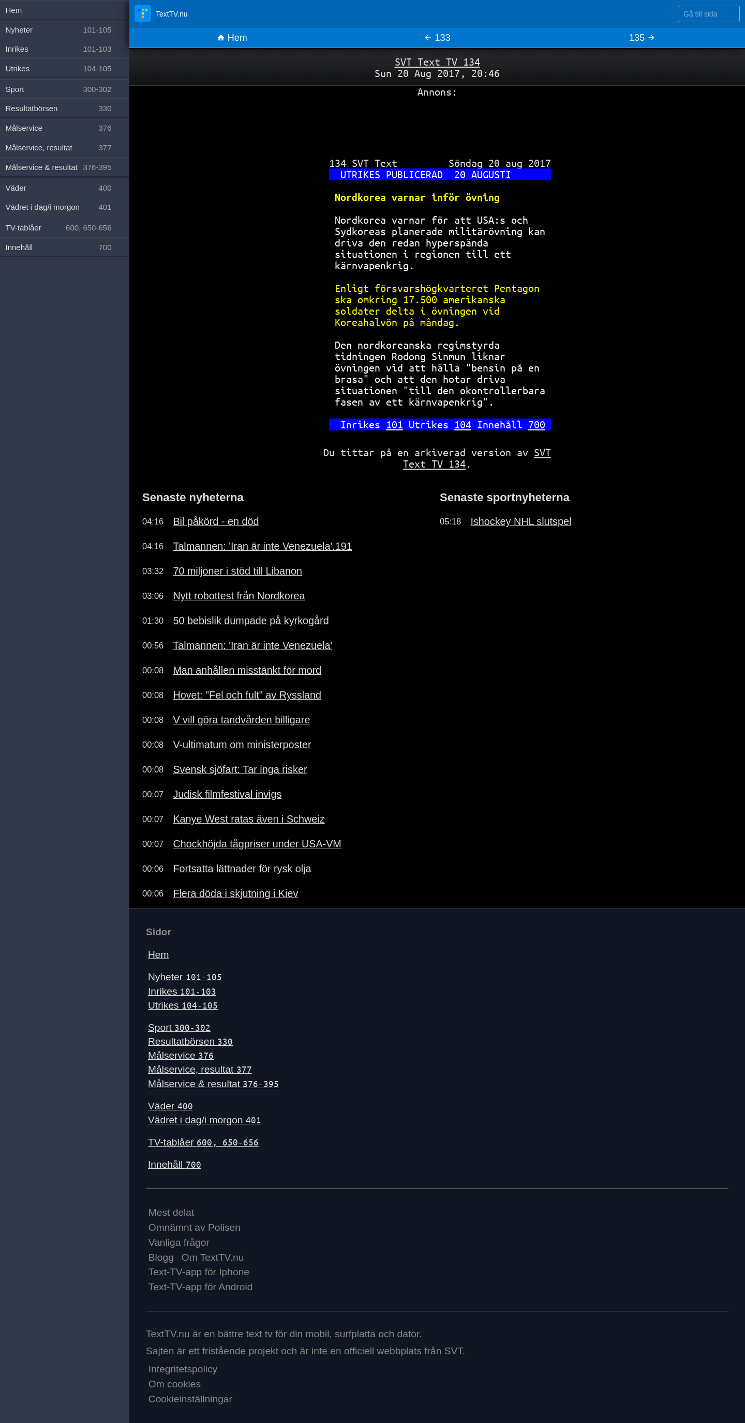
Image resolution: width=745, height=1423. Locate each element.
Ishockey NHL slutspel (520, 521)
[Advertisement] (437, 123)
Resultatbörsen (190, 1041)
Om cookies (174, 1384)
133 (437, 38)
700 (536, 424)
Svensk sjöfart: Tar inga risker (240, 769)
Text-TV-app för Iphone (198, 1271)
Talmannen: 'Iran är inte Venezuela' (252, 645)
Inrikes (182, 991)
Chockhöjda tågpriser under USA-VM (257, 843)
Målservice (181, 1055)
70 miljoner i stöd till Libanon (237, 571)
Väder (170, 1106)
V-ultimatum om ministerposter (242, 744)
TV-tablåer (203, 1142)
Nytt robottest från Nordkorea (239, 595)
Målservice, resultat (200, 1069)
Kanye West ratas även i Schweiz (248, 819)
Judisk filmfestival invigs (227, 794)
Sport (179, 1027)
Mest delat (171, 1212)
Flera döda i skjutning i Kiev (235, 893)
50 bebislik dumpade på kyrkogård (251, 620)
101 (394, 424)
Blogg (161, 1257)
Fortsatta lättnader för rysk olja (242, 868)
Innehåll (174, 1164)
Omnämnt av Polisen (194, 1227)
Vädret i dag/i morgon (204, 1120)
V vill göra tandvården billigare (241, 719)
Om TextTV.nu (213, 1257)
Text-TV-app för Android (200, 1286)
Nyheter (185, 976)
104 (462, 424)
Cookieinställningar (190, 1399)
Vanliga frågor (179, 1242)
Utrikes (183, 1005)
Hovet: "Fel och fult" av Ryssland (247, 695)
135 (642, 38)
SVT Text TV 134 (437, 62)
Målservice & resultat (213, 1083)
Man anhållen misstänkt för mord (247, 670)
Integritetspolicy (182, 1369)
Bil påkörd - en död (216, 521)
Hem (232, 38)
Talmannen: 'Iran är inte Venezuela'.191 (262, 546)
